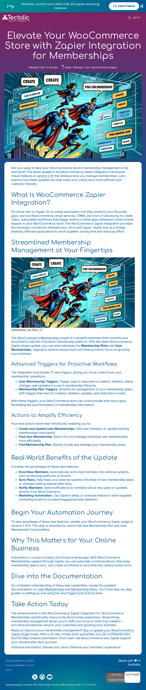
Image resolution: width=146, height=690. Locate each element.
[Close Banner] (142, 6)
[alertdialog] (73, 6)
